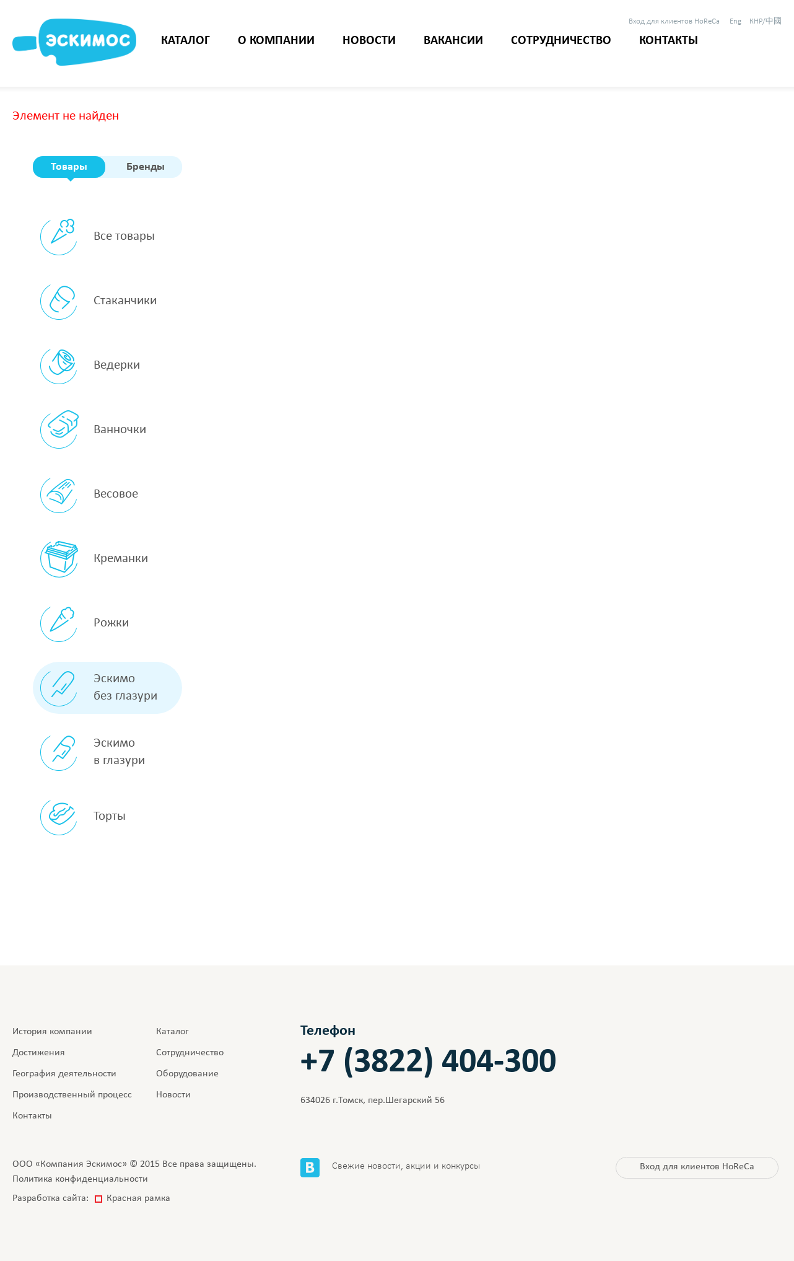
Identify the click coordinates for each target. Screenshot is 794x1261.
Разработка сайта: (91, 1198)
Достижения (38, 1053)
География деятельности (64, 1074)
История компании (52, 1032)
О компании (276, 41)
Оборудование (187, 1074)
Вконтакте (310, 1167)
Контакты (668, 41)
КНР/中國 (765, 21)
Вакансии (453, 41)
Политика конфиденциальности (80, 1179)
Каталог (185, 41)
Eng (735, 21)
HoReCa (674, 21)
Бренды (145, 167)
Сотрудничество (561, 41)
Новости (369, 41)
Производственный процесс (72, 1095)
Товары (69, 167)
